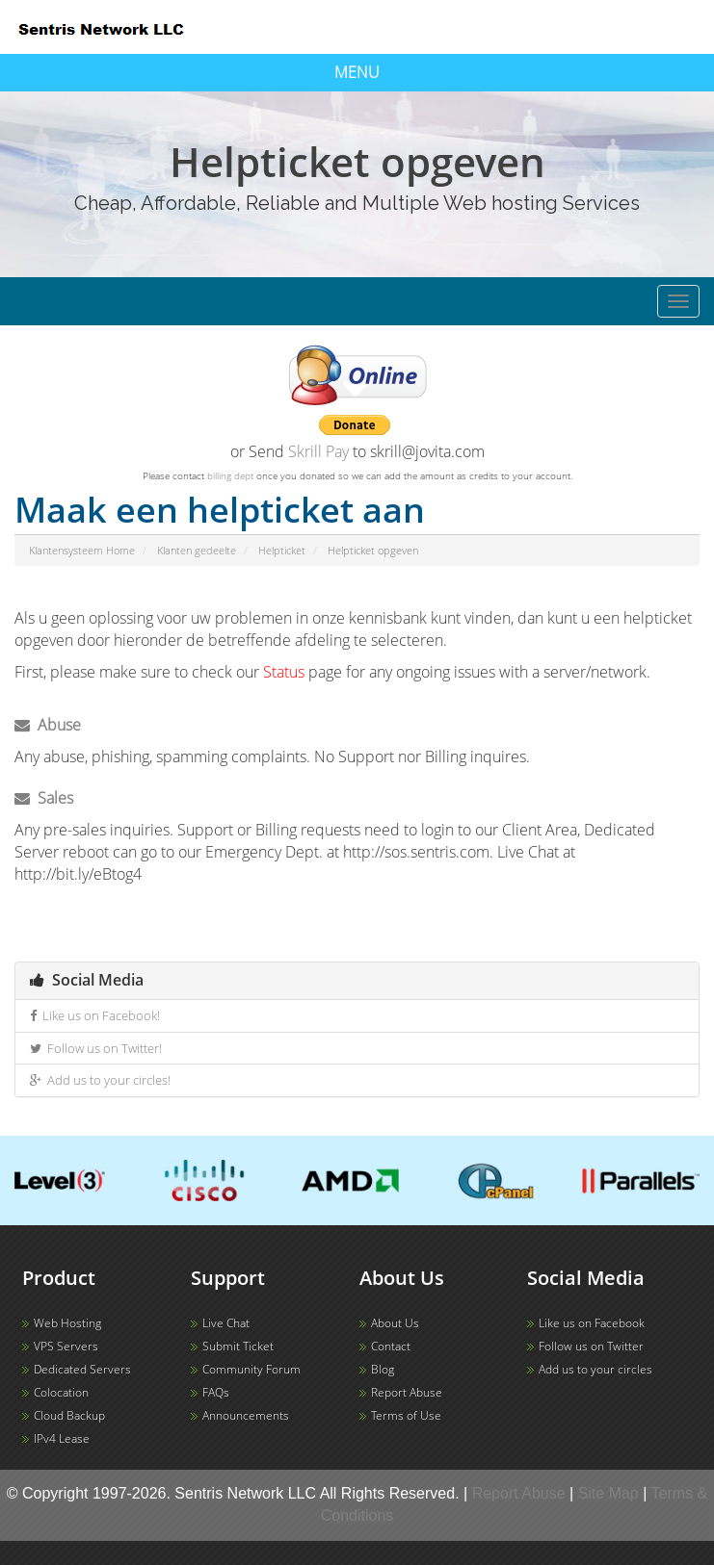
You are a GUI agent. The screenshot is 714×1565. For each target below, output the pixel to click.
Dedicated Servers (82, 1369)
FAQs (215, 1392)
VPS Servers (66, 1346)
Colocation (61, 1392)
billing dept (230, 475)
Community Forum (251, 1369)
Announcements (245, 1415)
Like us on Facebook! (95, 1015)
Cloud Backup (69, 1415)
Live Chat (226, 1323)
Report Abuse (406, 1392)
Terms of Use (406, 1415)
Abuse (47, 724)
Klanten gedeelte (196, 550)
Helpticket (281, 550)
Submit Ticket (238, 1346)
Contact (390, 1346)
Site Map (608, 1493)
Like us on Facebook (592, 1323)
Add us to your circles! (100, 1080)
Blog (382, 1369)
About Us (395, 1323)
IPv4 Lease (62, 1438)
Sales (43, 797)
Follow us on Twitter (591, 1346)
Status (283, 671)
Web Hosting (67, 1323)
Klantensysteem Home (82, 550)
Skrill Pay (318, 451)
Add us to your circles (595, 1369)
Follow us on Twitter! (96, 1048)
